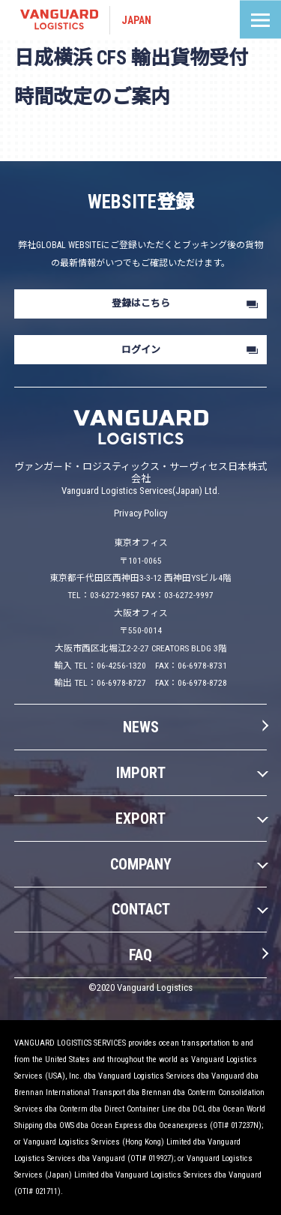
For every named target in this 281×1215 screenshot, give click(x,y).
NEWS (141, 727)
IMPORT (141, 773)
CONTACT (141, 909)
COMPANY (141, 864)
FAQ (140, 955)
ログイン (140, 349)
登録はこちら (141, 303)
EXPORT (140, 818)
